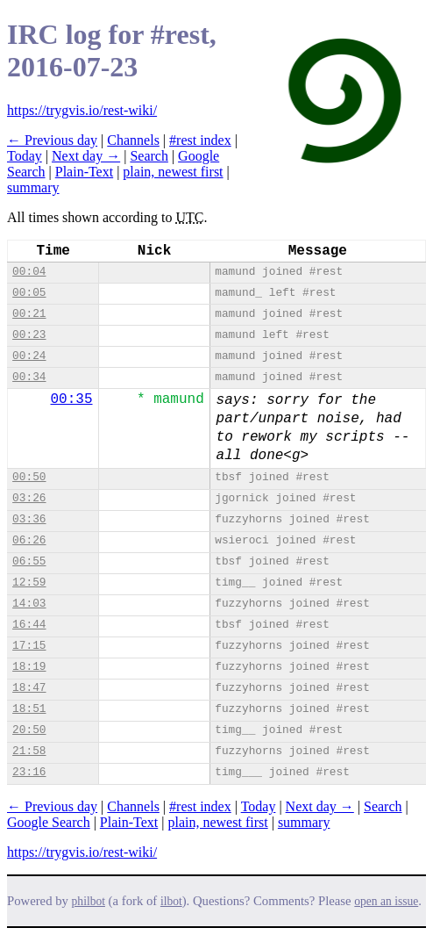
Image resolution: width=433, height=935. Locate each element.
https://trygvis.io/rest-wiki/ (82, 110)
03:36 (29, 519)
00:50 (29, 477)
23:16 (29, 772)
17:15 (29, 645)
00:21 (29, 313)
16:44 (29, 624)
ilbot (171, 901)
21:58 (29, 751)
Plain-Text (84, 171)
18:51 (29, 709)
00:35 (72, 399)
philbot (88, 901)
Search (149, 155)
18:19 (29, 666)
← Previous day (52, 140)
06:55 (29, 561)
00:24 (29, 356)
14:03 (29, 603)
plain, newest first (173, 171)
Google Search (48, 822)
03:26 (29, 498)
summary (33, 187)
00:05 (29, 292)
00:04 (29, 271)
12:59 (29, 582)
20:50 (29, 730)
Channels (133, 140)
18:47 (29, 687)
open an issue (386, 901)
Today (24, 155)
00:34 (29, 377)
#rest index (200, 140)
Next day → (86, 155)
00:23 (29, 335)
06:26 (29, 540)
